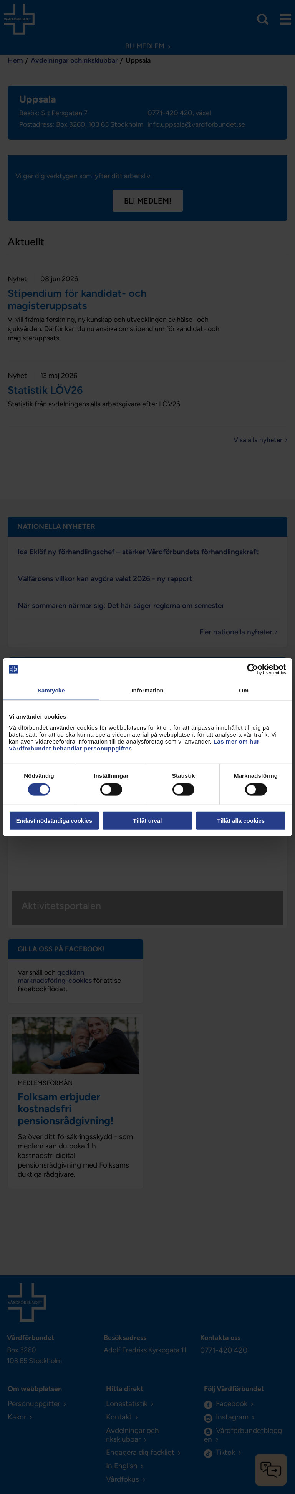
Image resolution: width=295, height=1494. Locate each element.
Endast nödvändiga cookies (54, 820)
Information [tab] (147, 690)
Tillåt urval (147, 820)
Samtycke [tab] (51, 690)
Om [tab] (244, 690)
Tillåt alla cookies (241, 820)
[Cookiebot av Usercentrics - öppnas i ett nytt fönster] (252, 669)
